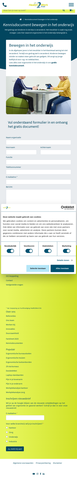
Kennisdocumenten (14, 343)
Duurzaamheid (12, 333)
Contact (9, 280)
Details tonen (63, 260)
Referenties (11, 316)
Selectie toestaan (38, 268)
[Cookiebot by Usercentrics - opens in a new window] (63, 208)
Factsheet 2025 (12, 338)
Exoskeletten (11, 370)
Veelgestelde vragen (14, 284)
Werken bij (10, 324)
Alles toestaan (62, 268)
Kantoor (12, 427)
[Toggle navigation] (71, 5)
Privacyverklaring (43, 463)
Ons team (10, 320)
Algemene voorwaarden (23, 463)
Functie (9, 157)
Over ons (10, 311)
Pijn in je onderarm (14, 383)
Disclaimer (57, 463)
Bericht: (9, 187)
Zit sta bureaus (12, 366)
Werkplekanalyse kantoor (17, 388)
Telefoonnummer (13, 167)
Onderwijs (13, 437)
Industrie (13, 441)
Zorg (11, 432)
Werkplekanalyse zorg (15, 392)
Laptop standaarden (14, 375)
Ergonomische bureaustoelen (18, 353)
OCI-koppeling (12, 276)
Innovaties (10, 329)
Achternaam (45, 147)
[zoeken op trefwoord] (31, 10)
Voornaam (10, 147)
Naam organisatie (13, 137)
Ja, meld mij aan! (15, 449)
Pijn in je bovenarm (14, 379)
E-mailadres (11, 177)
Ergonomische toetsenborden (19, 362)
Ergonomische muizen (15, 357)
